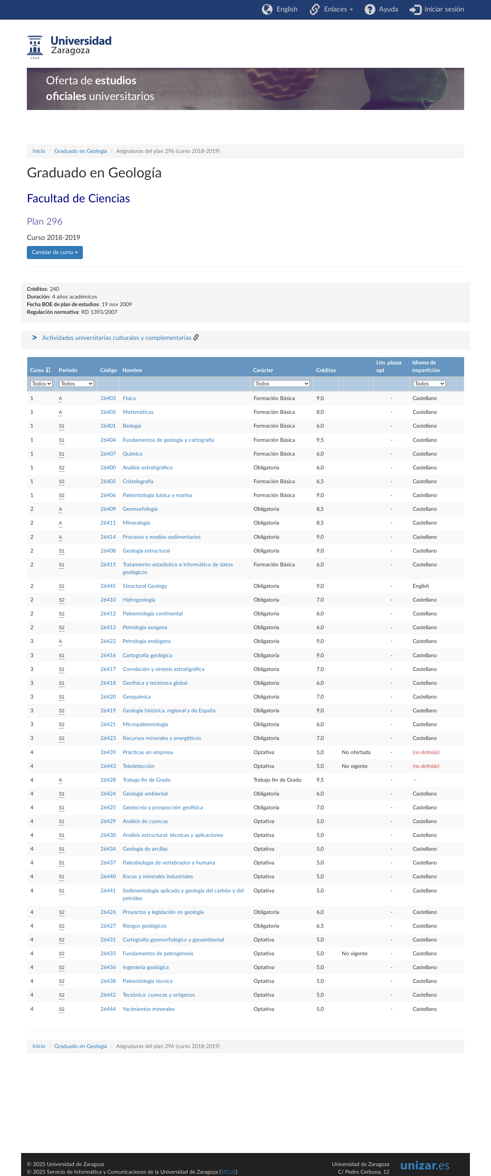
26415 (108, 564)
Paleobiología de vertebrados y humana (169, 863)
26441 (108, 891)
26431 (108, 940)
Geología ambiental (145, 794)
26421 (108, 724)
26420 (108, 697)
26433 (108, 953)
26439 (108, 752)
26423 (108, 738)
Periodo (68, 370)
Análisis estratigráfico (148, 468)
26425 (108, 807)
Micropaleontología (145, 724)
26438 (108, 981)
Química (132, 454)
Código (108, 370)
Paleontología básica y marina (157, 495)
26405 (108, 412)
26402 (108, 481)
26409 (108, 509)
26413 (108, 627)
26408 (108, 551)
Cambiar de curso (55, 252)
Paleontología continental (153, 614)
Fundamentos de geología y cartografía (168, 440)
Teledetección (139, 766)
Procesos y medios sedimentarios (162, 537)
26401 (108, 426)
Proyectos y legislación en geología (163, 912)
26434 (108, 849)
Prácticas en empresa (148, 752)
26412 (108, 614)
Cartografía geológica (147, 655)
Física (129, 398)
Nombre (132, 370)
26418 (108, 683)
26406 (108, 495)
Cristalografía (138, 481)
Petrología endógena (147, 641)
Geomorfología (140, 509)
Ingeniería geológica (146, 967)
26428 (108, 780)
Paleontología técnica (148, 981)
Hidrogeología (139, 600)
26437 (108, 863)
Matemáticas (138, 412)
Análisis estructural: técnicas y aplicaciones (173, 835)
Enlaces (336, 9)
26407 (108, 454)
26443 (108, 766)
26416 (108, 655)
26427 (108, 926)
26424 (108, 794)
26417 (108, 669)
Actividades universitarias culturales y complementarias (116, 338)
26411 (108, 523)
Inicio (39, 151)
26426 (108, 912)
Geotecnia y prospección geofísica (163, 807)
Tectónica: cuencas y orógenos (159, 995)
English (285, 9)
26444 (108, 1009)
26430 (108, 835)
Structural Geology (145, 586)
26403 (108, 398)
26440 (108, 876)
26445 (108, 586)
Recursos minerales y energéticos (162, 738)
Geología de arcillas (145, 849)
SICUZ (228, 1172)
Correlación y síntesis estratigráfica (163, 669)
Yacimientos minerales (149, 1009)
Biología (132, 426)
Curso (37, 370)
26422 (108, 641)
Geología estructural (146, 551)
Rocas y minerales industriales (158, 876)
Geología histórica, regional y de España (169, 710)
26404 (108, 440)
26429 (108, 821)
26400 (108, 468)
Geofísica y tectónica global (155, 683)
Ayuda (387, 9)
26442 (108, 995)
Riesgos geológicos (144, 926)
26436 (108, 967)
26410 (108, 600)
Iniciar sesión (442, 9)
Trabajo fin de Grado (147, 780)
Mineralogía (136, 523)
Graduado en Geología (80, 151)
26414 (108, 537)
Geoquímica (137, 697)
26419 (108, 710)
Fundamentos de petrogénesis (158, 953)
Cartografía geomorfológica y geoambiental (173, 940)
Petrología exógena (145, 627)
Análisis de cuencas (145, 821)
